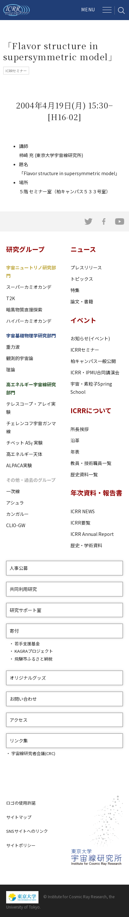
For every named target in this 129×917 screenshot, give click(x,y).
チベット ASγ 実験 (24, 442)
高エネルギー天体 (24, 454)
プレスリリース (86, 267)
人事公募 (19, 568)
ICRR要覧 (80, 522)
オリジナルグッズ (28, 677)
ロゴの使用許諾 (21, 803)
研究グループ (25, 249)
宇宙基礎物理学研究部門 (31, 335)
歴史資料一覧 (84, 474)
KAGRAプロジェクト (34, 651)
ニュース (83, 249)
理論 (10, 369)
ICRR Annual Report (92, 534)
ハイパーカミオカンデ (28, 321)
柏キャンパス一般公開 (93, 361)
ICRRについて (91, 410)
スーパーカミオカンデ (28, 287)
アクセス (18, 720)
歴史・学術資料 (86, 545)
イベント (83, 320)
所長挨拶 (79, 429)
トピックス (81, 279)
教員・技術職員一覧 (90, 463)
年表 (75, 451)
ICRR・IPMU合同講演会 (94, 372)
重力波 (13, 347)
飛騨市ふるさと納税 (33, 659)
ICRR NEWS (82, 511)
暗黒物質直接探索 (24, 309)
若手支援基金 (27, 643)
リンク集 (19, 740)
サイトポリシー (21, 845)
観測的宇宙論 (19, 358)
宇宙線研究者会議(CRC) (33, 753)
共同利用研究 (23, 589)
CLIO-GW (15, 525)
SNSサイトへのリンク (27, 831)
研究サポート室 (25, 610)
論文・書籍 (81, 301)
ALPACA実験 (19, 465)
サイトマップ (18, 817)
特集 (75, 290)
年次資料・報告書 (96, 492)
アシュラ (15, 502)
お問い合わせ (23, 699)
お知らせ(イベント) (90, 338)
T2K (10, 298)
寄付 (14, 631)
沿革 (75, 440)
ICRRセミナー (84, 349)
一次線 (13, 491)
